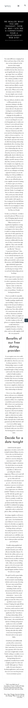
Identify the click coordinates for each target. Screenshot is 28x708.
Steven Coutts (8, 40)
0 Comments (21, 40)
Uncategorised (14, 40)
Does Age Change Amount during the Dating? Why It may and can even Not (14, 695)
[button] (18, 6)
